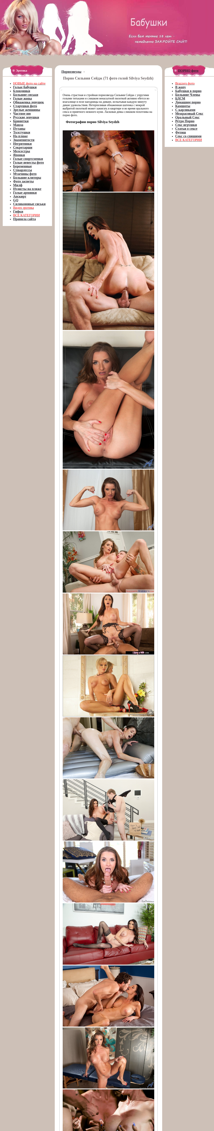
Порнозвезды (71, 71)
